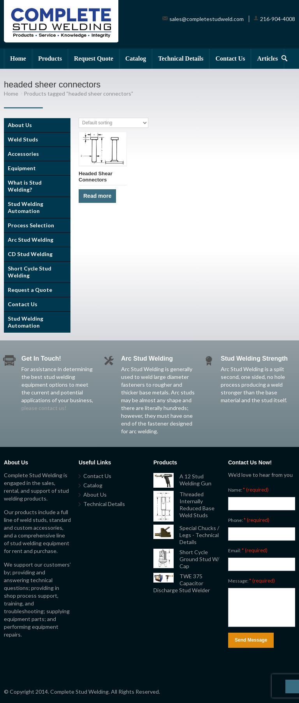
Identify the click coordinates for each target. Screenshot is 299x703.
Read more (97, 196)
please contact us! (44, 408)
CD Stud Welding (30, 254)
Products (50, 58)
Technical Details (180, 58)
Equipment (22, 168)
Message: (251, 580)
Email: (247, 550)
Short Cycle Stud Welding (29, 272)
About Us (20, 125)
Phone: (248, 520)
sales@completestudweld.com (206, 19)
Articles (267, 58)
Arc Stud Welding (30, 239)
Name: (248, 490)
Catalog (135, 58)
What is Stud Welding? (25, 186)
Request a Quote (30, 289)
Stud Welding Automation (25, 207)
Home (18, 58)
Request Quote (93, 58)
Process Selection (31, 225)
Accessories (23, 153)
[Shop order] (113, 123)
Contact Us (230, 58)
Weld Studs (23, 139)
